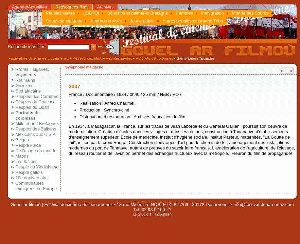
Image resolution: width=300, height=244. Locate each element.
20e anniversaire (32, 177)
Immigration (212, 13)
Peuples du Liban (32, 107)
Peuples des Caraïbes (37, 96)
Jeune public (142, 20)
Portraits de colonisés (154, 58)
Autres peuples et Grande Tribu (193, 20)
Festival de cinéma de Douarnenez (38, 58)
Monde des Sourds (250, 13)
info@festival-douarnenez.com (264, 204)
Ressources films (71, 6)
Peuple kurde (28, 145)
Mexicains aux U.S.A (36, 134)
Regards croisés (106, 20)
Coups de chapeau (64, 20)
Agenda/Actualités (29, 6)
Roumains (25, 80)
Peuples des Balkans (36, 128)
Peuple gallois (29, 172)
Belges (22, 139)
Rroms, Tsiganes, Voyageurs (32, 72)
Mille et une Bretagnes (37, 123)
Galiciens (25, 85)
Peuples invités (60, 13)
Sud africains (28, 91)
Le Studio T (142, 214)
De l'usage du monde (36, 150)
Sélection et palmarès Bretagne (137, 13)
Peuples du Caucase (36, 101)
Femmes (184, 13)
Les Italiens (27, 161)
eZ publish (163, 214)
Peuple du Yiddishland (37, 166)
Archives (105, 6)
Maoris (22, 156)
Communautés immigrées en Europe (36, 186)
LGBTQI (91, 13)
